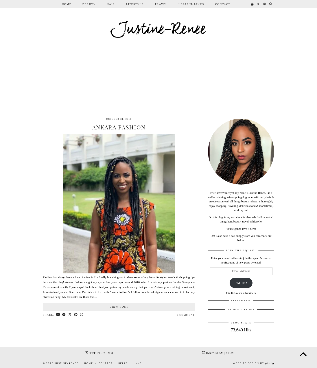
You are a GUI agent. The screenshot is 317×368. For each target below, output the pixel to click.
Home (66, 4)
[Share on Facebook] (64, 315)
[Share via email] (58, 315)
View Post (119, 306)
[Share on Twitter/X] (70, 315)
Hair (111, 4)
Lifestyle (135, 4)
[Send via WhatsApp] (82, 315)
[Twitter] (258, 4)
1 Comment (186, 315)
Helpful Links (191, 4)
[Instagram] (264, 4)
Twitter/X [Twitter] (99, 353)
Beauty (89, 4)
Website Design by (253, 363)
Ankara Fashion (119, 127)
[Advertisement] (158, 81)
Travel (161, 4)
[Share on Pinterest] (76, 315)
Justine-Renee (158, 29)
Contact (222, 4)
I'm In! (241, 283)
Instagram (218, 353)
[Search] (271, 4)
